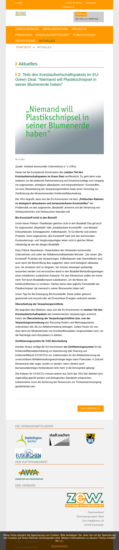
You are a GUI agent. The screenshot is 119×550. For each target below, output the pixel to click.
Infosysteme (25, 40)
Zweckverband (27, 29)
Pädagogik (23, 35)
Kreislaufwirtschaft (52, 35)
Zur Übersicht (91, 408)
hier (61, 540)
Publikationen (84, 35)
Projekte (79, 29)
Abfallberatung (55, 29)
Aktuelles (47, 40)
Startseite (23, 47)
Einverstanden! (59, 546)
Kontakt (18, 3)
